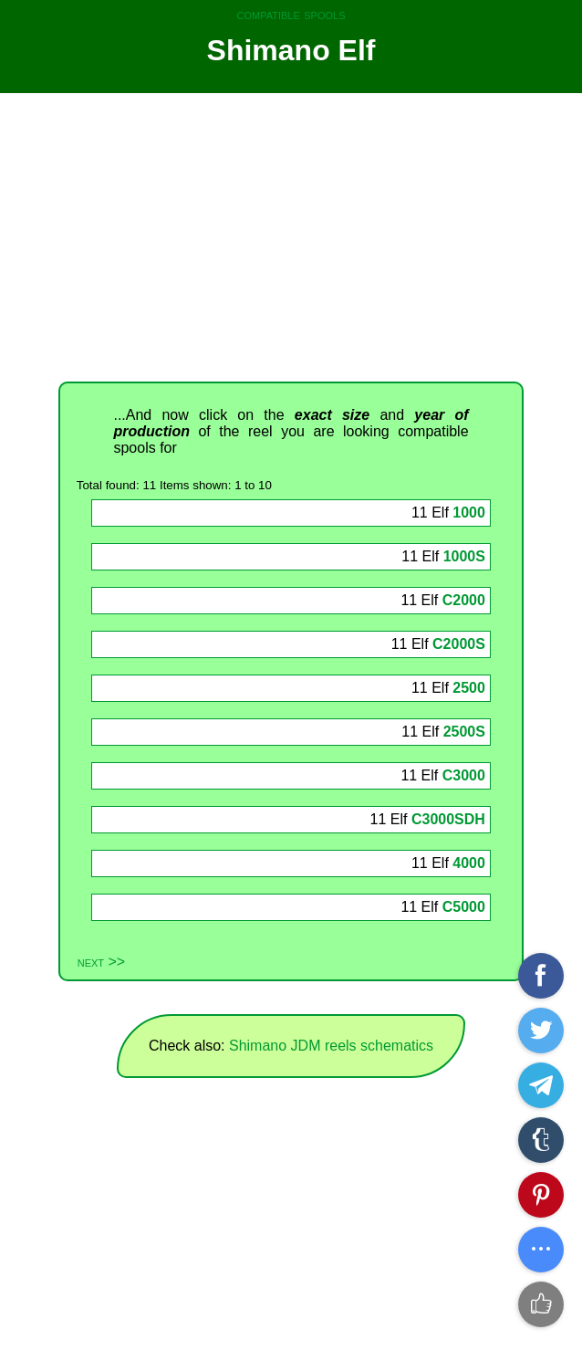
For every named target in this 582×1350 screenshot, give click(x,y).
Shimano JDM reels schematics (331, 1045)
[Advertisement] (291, 237)
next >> (101, 961)
